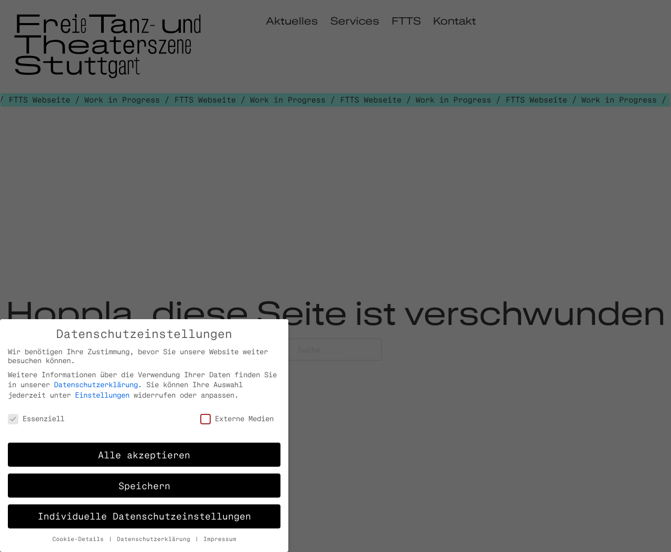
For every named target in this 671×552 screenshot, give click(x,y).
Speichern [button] (144, 485)
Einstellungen (102, 394)
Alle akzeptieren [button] (144, 454)
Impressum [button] (219, 539)
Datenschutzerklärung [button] (155, 539)
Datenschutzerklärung (96, 384)
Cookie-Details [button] (79, 539)
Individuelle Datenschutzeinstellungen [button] (144, 516)
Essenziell (36, 418)
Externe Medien (237, 418)
